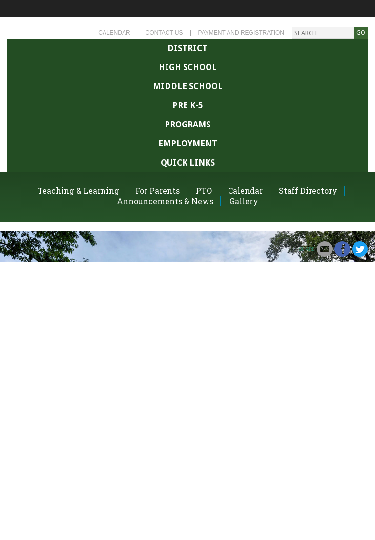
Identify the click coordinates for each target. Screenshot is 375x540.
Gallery (243, 201)
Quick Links (188, 162)
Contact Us (164, 33)
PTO (204, 191)
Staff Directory (308, 191)
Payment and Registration (241, 33)
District (187, 48)
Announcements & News (165, 201)
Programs (187, 124)
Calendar (114, 33)
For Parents (157, 191)
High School (188, 67)
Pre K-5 (187, 105)
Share (307, 249)
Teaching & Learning (78, 191)
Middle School (188, 86)
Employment (187, 143)
